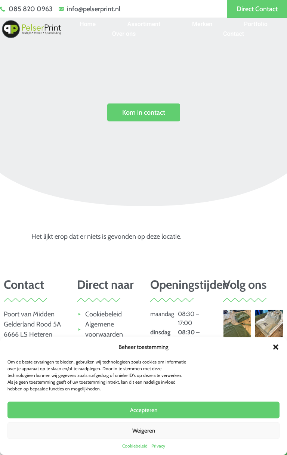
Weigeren (143, 430)
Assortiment (144, 24)
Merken (202, 24)
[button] (276, 347)
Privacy (158, 446)
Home (88, 24)
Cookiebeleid (135, 446)
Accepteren (143, 410)
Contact (233, 33)
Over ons (124, 33)
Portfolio (256, 24)
